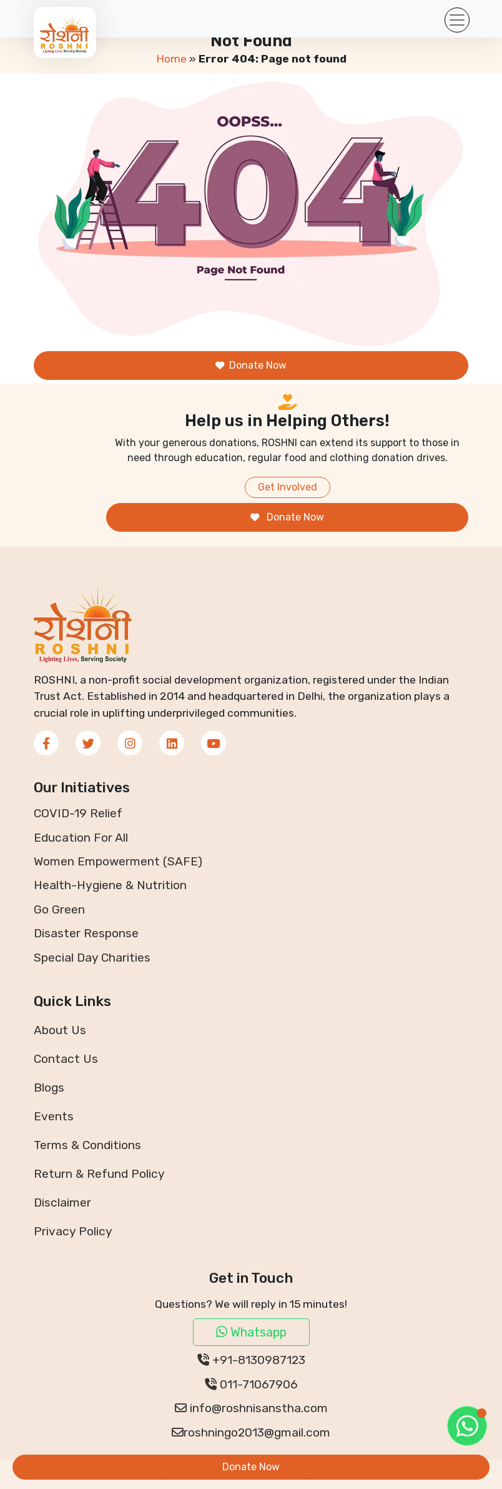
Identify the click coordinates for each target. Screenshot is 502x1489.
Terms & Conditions (87, 1145)
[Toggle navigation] (457, 19)
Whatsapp (251, 1332)
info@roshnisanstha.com (251, 1408)
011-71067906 (251, 1384)
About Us (60, 1030)
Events (54, 1116)
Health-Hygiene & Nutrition (110, 885)
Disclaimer (62, 1202)
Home (171, 58)
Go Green (59, 909)
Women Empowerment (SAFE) (118, 861)
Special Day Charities (92, 957)
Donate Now (251, 365)
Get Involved (287, 487)
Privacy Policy (73, 1231)
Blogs (49, 1087)
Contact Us (66, 1059)
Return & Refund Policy (99, 1174)
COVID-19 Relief (78, 813)
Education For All (81, 837)
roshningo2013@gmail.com (251, 1432)
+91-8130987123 (251, 1360)
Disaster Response (86, 933)
